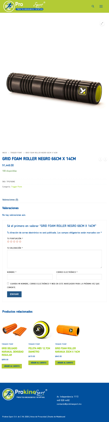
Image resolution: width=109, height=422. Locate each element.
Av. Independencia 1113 (67, 396)
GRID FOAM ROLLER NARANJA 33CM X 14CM (67, 350)
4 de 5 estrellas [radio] (17, 241)
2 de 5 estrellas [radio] (11, 241)
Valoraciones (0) (10, 199)
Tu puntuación (15, 238)
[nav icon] (101, 6)
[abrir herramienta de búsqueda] (93, 6)
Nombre (11, 272)
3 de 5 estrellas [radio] (14, 241)
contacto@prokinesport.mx (69, 404)
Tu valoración (15, 248)
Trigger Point (16, 153)
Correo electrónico (66, 272)
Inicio (4, 153)
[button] (102, 23)
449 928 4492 (63, 400)
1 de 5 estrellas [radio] (8, 241)
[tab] (10, 200)
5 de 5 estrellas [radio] (20, 241)
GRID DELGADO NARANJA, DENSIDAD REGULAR (12, 352)
